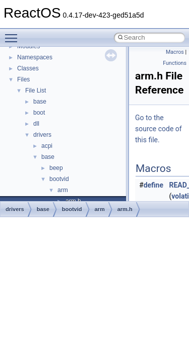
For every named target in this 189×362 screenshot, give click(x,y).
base (39, 101)
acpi (46, 145)
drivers (42, 134)
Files (23, 79)
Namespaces (34, 57)
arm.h (125, 209)
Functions (174, 63)
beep (56, 167)
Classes (28, 68)
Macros (175, 52)
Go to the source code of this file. (158, 129)
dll (36, 123)
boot (39, 112)
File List (35, 90)
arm (62, 190)
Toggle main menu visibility (13, 34)
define (153, 185)
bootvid (59, 179)
